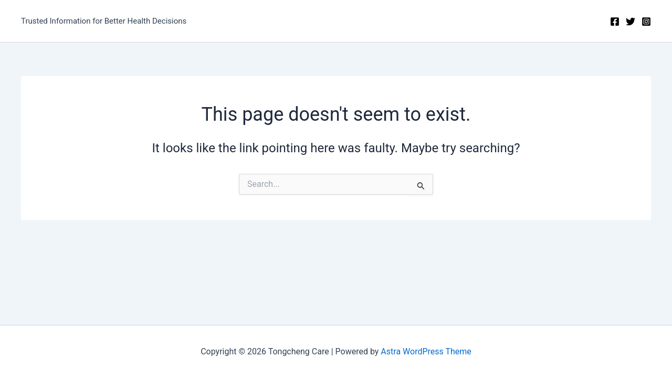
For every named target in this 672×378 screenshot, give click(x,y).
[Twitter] (630, 21)
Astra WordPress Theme (426, 351)
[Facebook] (615, 21)
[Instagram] (646, 21)
